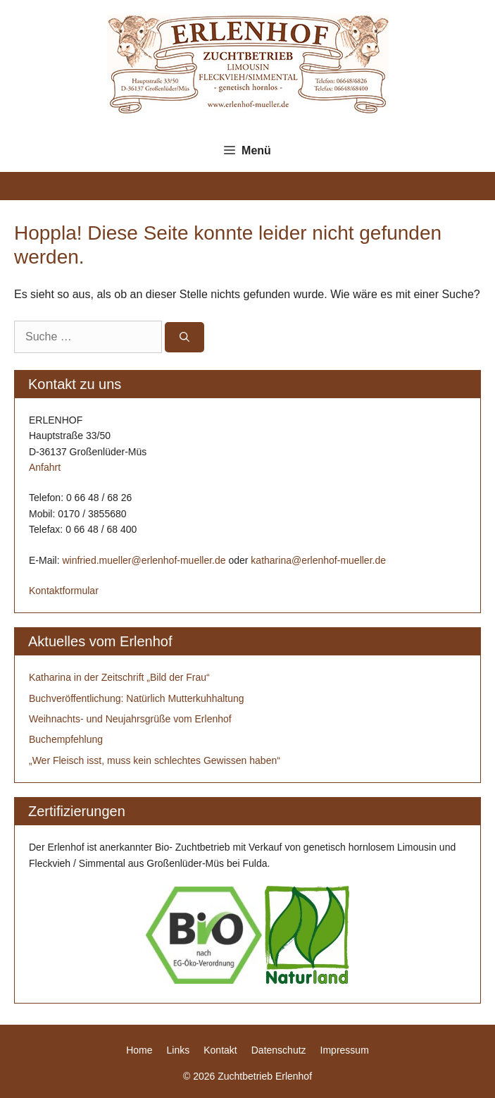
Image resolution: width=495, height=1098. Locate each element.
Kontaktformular (64, 590)
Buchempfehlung (66, 739)
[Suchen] (184, 337)
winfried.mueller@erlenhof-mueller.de (143, 560)
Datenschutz (278, 1050)
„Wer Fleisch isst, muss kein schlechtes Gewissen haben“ (154, 760)
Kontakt (220, 1050)
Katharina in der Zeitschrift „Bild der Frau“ (119, 677)
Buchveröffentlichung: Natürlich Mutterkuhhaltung (136, 698)
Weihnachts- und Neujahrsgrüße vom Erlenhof (130, 718)
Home (139, 1050)
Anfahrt (45, 467)
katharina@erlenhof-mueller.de (318, 560)
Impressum (344, 1050)
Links (178, 1050)
